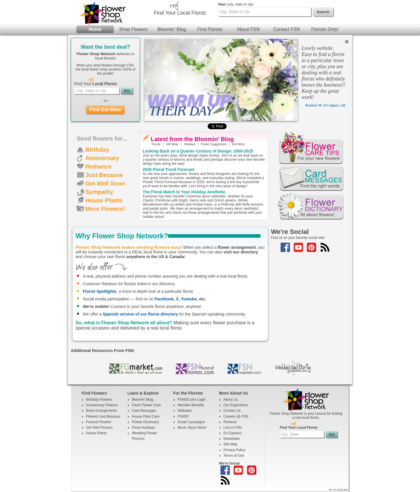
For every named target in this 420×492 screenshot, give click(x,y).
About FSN (248, 29)
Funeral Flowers (98, 422)
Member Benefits (191, 405)
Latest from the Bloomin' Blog (192, 139)
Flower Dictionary (145, 422)
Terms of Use (233, 456)
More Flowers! (105, 209)
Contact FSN (286, 29)
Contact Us (232, 411)
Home (95, 29)
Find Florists (210, 29)
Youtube (189, 299)
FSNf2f (183, 416)
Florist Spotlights (99, 291)
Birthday (97, 149)
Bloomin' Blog (172, 29)
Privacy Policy (234, 450)
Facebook (164, 299)
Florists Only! (324, 29)
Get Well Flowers (99, 428)
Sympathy (99, 192)
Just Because (104, 175)
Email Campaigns (191, 422)
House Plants (104, 200)
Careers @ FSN (236, 416)
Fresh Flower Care (146, 405)
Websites (185, 411)
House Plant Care (146, 416)
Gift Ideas (172, 144)
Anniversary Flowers (102, 405)
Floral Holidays (143, 428)
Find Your (95, 83)
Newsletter (231, 439)
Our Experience (235, 405)
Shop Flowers (133, 29)
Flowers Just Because (103, 416)
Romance (98, 166)
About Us (230, 400)
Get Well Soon (105, 183)
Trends (155, 144)
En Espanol (232, 433)
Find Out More (105, 109)
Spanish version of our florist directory (140, 314)
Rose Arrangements (101, 411)
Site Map (230, 444)
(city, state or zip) (235, 4)
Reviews (230, 422)
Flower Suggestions (214, 144)
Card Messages (144, 411)
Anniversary (102, 158)
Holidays (189, 144)
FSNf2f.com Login (192, 400)
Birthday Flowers (99, 400)
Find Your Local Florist (299, 428)
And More (238, 144)
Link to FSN (232, 428)
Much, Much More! (192, 428)
